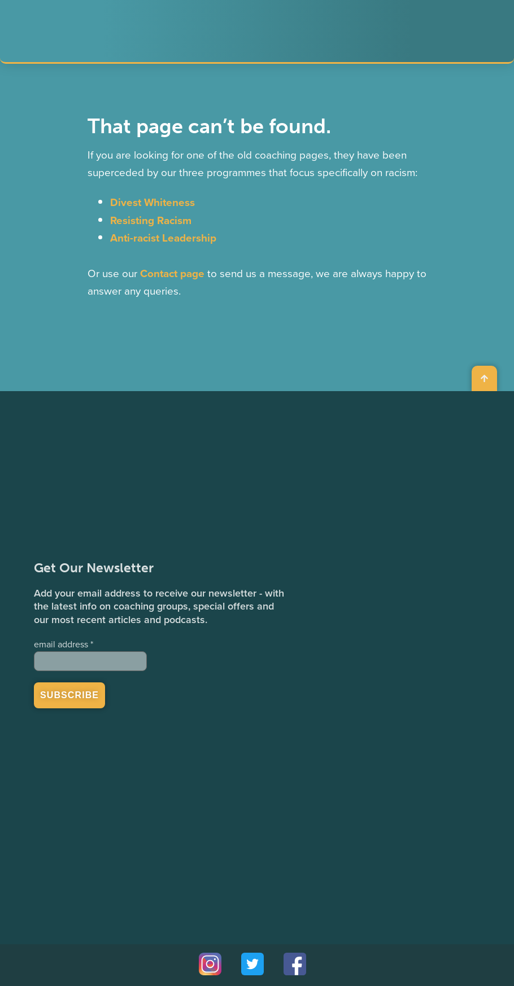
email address (63, 644)
